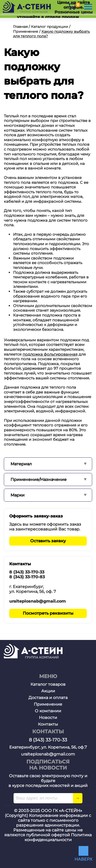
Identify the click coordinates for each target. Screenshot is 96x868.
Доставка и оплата (48, 697)
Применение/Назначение (38, 479)
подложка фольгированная (50, 354)
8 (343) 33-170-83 (27, 576)
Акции (48, 691)
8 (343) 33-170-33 (26, 572)
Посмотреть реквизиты (48, 613)
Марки (17, 495)
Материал (21, 463)
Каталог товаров (48, 684)
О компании (48, 710)
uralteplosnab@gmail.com (37, 601)
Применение (48, 704)
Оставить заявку (48, 540)
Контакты (48, 724)
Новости (48, 717)
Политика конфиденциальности (58, 837)
